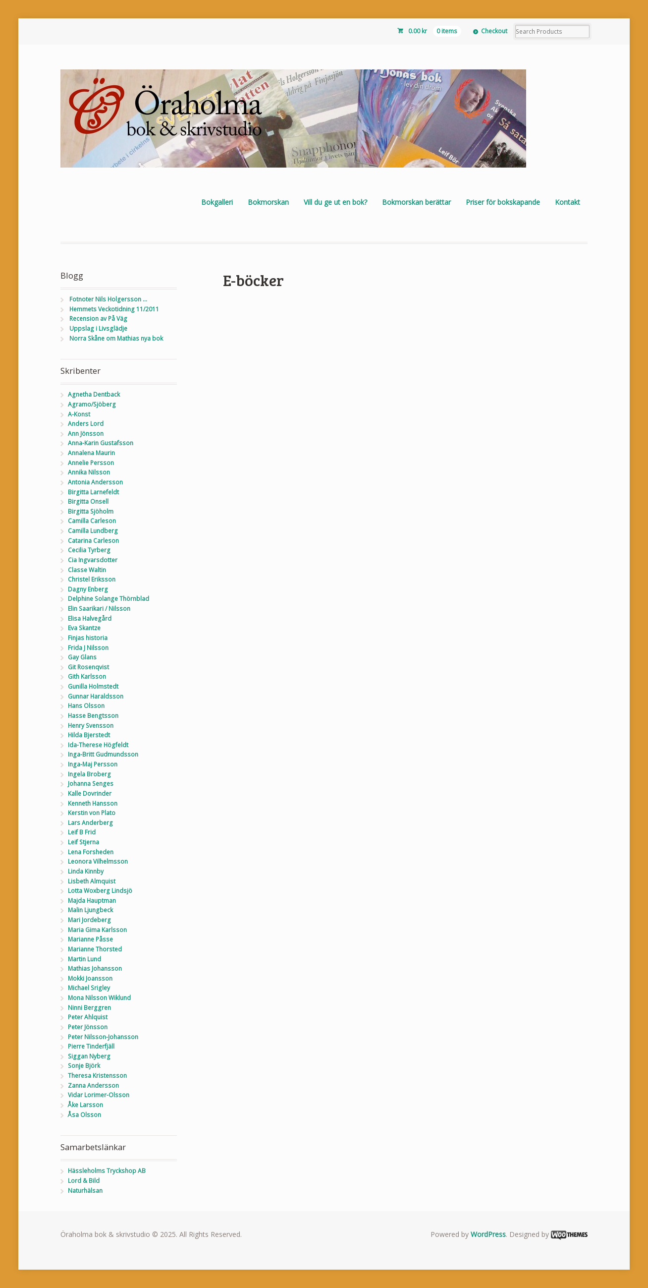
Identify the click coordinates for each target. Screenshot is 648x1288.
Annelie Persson (91, 463)
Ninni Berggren (89, 1007)
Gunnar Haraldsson (95, 696)
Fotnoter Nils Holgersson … (108, 299)
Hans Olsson (86, 706)
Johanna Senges (90, 783)
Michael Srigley (89, 988)
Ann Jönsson (86, 433)
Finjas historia (88, 638)
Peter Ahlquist (88, 1017)
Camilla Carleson (92, 521)
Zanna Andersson (93, 1085)
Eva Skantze (84, 628)
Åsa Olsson (84, 1115)
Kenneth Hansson (92, 803)
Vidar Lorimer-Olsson (98, 1095)
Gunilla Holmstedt (93, 686)
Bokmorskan (268, 202)
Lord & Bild (84, 1180)
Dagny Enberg (88, 589)
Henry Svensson (90, 725)
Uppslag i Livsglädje (98, 328)
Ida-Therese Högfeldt (98, 745)
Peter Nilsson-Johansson (103, 1037)
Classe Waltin (87, 570)
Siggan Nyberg (89, 1056)
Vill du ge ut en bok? (335, 202)
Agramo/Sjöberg (92, 404)
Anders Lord (86, 423)
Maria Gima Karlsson (97, 930)
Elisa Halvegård (89, 618)
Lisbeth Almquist (91, 881)
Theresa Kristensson (97, 1075)
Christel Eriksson (91, 579)
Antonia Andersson (95, 482)
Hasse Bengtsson (93, 715)
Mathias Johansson (95, 968)
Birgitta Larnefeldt (93, 492)
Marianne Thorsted (95, 949)
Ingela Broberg (89, 774)
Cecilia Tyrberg (89, 550)
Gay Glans (82, 657)
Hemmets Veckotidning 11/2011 (114, 309)
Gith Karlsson (87, 676)
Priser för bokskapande (503, 202)
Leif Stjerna (83, 842)
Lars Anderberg (90, 823)
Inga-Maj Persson (92, 764)
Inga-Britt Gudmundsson (103, 754)
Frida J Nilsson (88, 648)
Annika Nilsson (89, 472)
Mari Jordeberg (89, 920)
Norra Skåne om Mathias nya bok (116, 338)
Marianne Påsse (90, 939)
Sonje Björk (84, 1065)
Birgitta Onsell (88, 501)
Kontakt (567, 202)
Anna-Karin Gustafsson (100, 443)
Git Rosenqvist (88, 667)
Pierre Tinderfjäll (91, 1046)
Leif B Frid (82, 832)
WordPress (488, 1234)
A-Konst (79, 414)
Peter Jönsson (88, 1027)
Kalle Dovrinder (89, 793)
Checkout (494, 31)
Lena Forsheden (90, 852)
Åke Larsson (85, 1105)
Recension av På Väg (98, 318)
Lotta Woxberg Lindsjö (100, 890)
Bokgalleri (217, 202)
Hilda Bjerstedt (89, 735)
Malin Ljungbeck (90, 910)
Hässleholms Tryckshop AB (107, 1171)
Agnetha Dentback (94, 394)
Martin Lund (84, 959)
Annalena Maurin (91, 453)
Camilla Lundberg (93, 531)
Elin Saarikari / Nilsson (99, 608)
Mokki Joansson (90, 978)
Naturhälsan (85, 1190)
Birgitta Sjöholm (90, 511)
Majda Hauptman (92, 900)
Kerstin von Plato (91, 813)
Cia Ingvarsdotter (92, 560)
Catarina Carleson (93, 540)
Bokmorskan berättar (416, 202)
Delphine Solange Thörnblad (108, 598)
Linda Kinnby (86, 871)
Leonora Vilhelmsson (98, 861)
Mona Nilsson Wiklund (99, 998)
